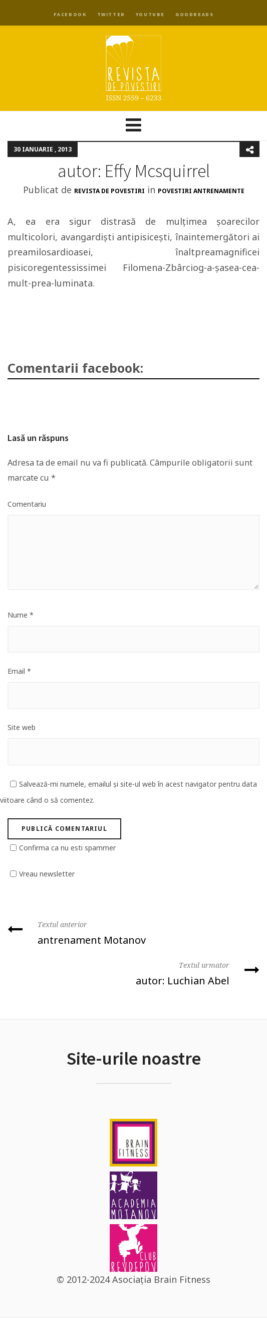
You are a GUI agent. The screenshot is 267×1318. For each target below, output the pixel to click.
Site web (22, 727)
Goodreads (194, 14)
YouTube (150, 14)
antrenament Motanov (133, 932)
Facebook (70, 14)
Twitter (111, 14)
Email (19, 671)
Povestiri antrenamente (201, 191)
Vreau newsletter (47, 873)
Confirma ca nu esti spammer (67, 847)
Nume (21, 615)
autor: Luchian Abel (133, 972)
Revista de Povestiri (109, 191)
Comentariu (27, 504)
